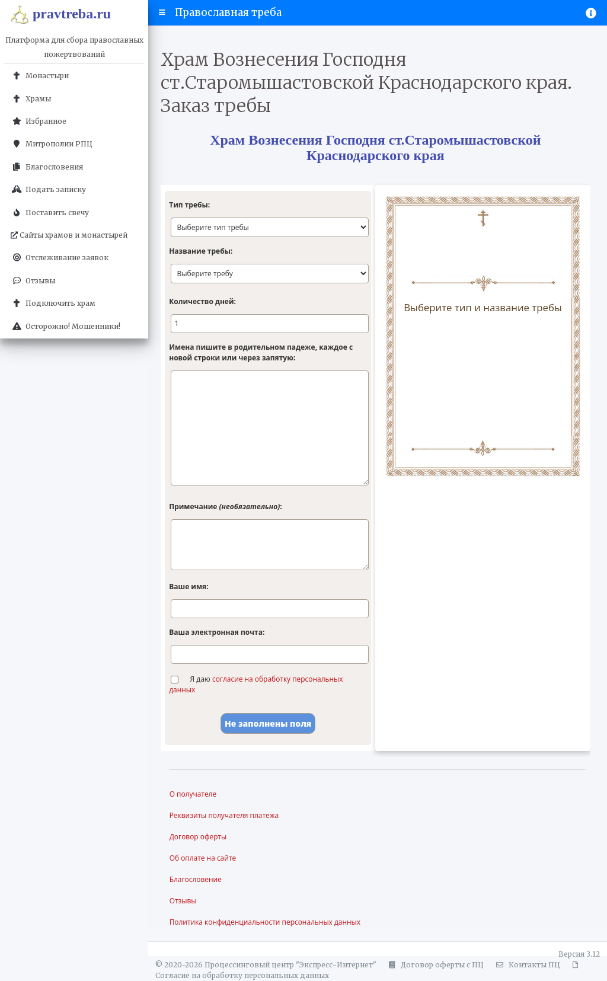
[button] (162, 12)
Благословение (196, 879)
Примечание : (225, 506)
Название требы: (200, 251)
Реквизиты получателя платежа (224, 815)
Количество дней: (202, 301)
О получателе (193, 794)
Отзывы (183, 901)
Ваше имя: (188, 586)
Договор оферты (198, 837)
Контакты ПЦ (526, 964)
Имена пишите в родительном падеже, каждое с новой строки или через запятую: (261, 352)
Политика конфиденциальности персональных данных (266, 922)
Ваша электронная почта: (216, 632)
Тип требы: (189, 205)
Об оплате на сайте (203, 858)
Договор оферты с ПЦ (434, 964)
